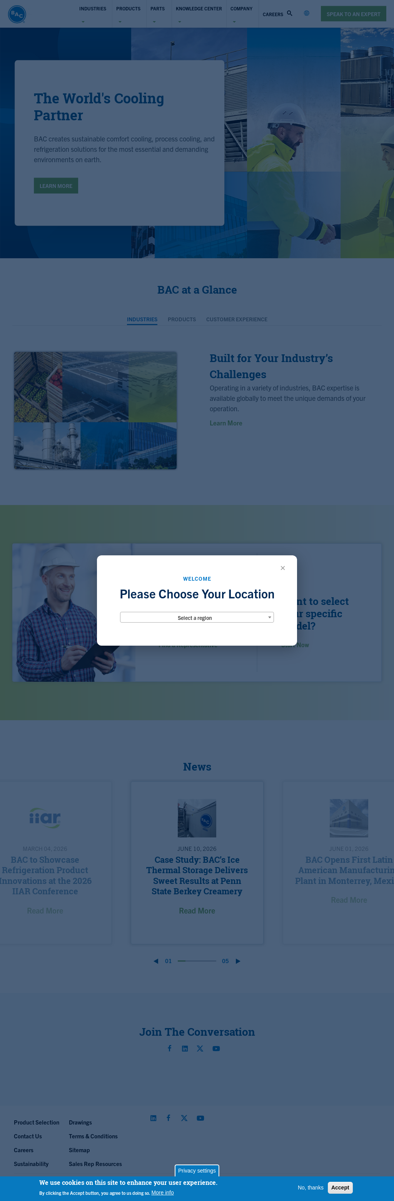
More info (162, 1192)
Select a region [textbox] (195, 617)
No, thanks (311, 1187)
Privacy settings (197, 1171)
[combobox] (197, 617)
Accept (340, 1187)
